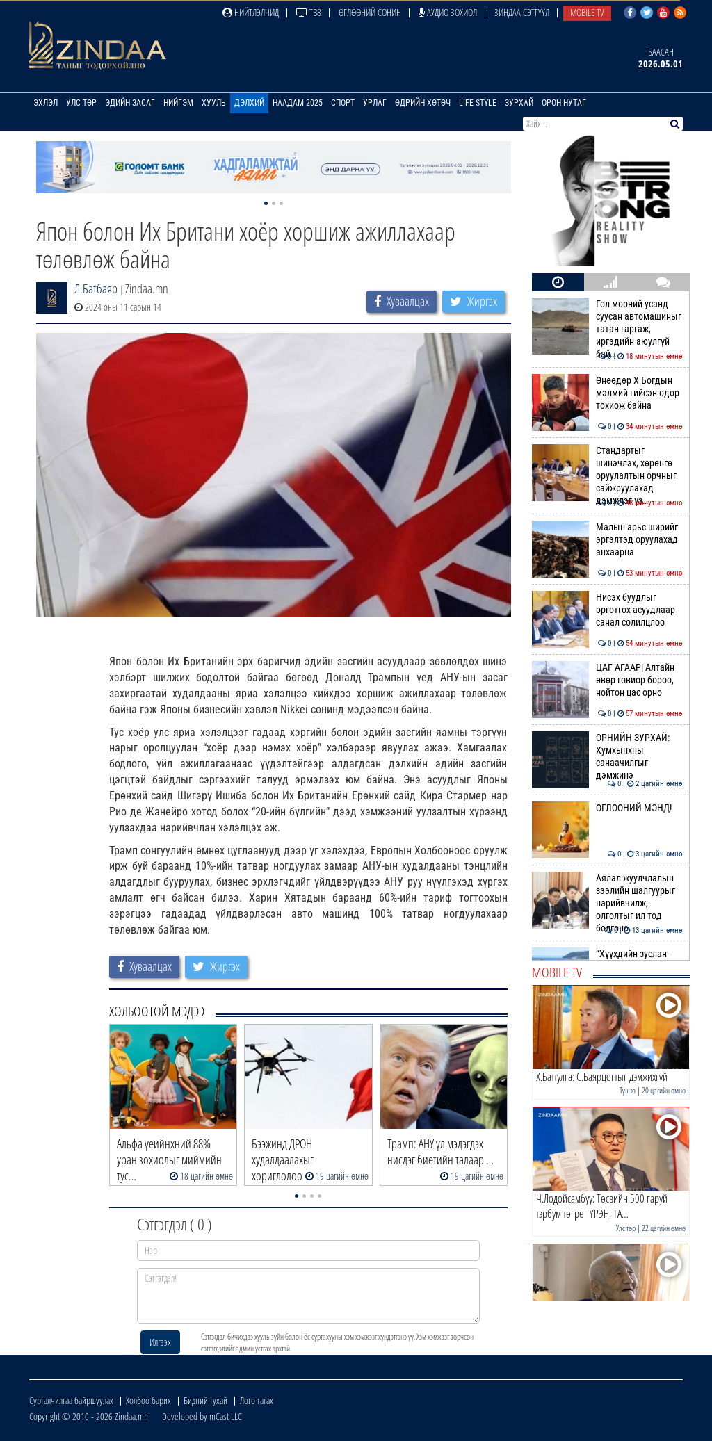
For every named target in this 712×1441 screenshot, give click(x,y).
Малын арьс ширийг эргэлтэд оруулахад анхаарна (607, 540)
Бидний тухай (205, 1400)
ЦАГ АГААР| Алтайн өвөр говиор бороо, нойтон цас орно (607, 680)
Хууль (214, 103)
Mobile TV (587, 12)
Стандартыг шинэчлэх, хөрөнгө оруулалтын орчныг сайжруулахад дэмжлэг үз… (607, 475)
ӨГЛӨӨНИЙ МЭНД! (607, 807)
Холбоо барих (148, 1400)
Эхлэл (45, 103)
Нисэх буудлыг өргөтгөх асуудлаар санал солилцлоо (607, 610)
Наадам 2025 (298, 103)
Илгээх (160, 1342)
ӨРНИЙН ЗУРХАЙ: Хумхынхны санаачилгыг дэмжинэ (607, 756)
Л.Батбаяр (96, 288)
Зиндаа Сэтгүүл (521, 12)
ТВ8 (308, 12)
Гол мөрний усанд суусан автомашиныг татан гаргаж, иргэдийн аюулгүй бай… (607, 329)
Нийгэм (178, 103)
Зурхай (519, 103)
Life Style (477, 103)
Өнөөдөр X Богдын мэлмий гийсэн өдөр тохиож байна (607, 393)
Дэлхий (249, 103)
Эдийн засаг (130, 103)
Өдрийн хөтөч (423, 103)
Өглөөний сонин (370, 12)
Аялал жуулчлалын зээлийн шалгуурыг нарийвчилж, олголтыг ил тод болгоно (607, 903)
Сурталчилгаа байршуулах (71, 1400)
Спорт (343, 103)
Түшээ (628, 1090)
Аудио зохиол (448, 12)
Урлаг (375, 103)
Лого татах (256, 1400)
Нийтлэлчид (250, 12)
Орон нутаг (564, 103)
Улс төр (81, 103)
